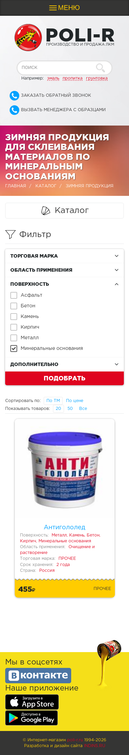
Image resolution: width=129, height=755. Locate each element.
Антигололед (64, 527)
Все (83, 409)
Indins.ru (94, 746)
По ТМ (53, 401)
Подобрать (64, 378)
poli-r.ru (75, 740)
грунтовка (97, 78)
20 (58, 409)
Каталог (45, 186)
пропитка (73, 78)
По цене (74, 401)
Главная (15, 186)
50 (70, 409)
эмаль (53, 78)
